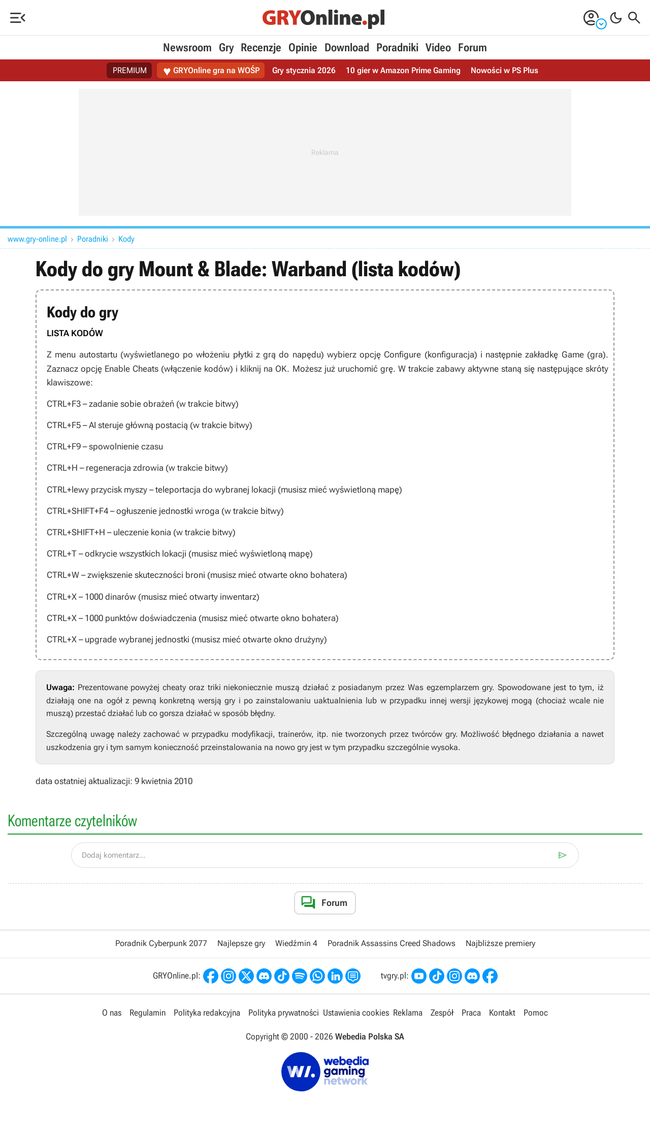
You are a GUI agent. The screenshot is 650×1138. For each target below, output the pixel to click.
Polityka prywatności (283, 1012)
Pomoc (536, 1012)
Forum (472, 47)
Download (346, 47)
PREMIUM (130, 70)
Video (438, 47)
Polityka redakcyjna (207, 1012)
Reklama (407, 1012)
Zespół (442, 1012)
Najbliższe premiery (500, 943)
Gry (226, 47)
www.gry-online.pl (37, 239)
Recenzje (261, 47)
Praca (471, 1012)
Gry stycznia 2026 (304, 70)
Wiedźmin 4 (296, 943)
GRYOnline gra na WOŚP (211, 70)
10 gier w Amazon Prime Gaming (403, 70)
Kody (126, 239)
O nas (111, 1012)
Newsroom (187, 47)
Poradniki (397, 47)
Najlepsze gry (241, 943)
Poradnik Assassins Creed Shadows (392, 943)
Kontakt (502, 1012)
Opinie (302, 47)
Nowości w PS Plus (504, 70)
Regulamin (147, 1012)
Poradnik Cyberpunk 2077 (161, 943)
